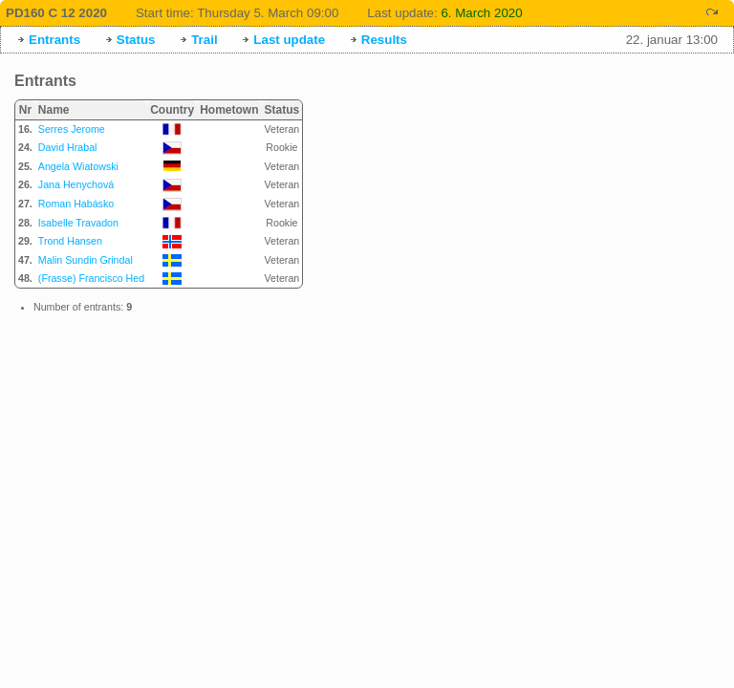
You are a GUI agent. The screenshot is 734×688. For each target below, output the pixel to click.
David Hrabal (67, 147)
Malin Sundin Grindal (85, 260)
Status (136, 39)
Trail (204, 39)
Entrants (54, 39)
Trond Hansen (70, 241)
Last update (289, 39)
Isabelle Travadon (78, 222)
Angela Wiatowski (78, 166)
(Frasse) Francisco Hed (91, 278)
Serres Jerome (71, 129)
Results (384, 39)
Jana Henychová (76, 184)
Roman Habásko (76, 203)
